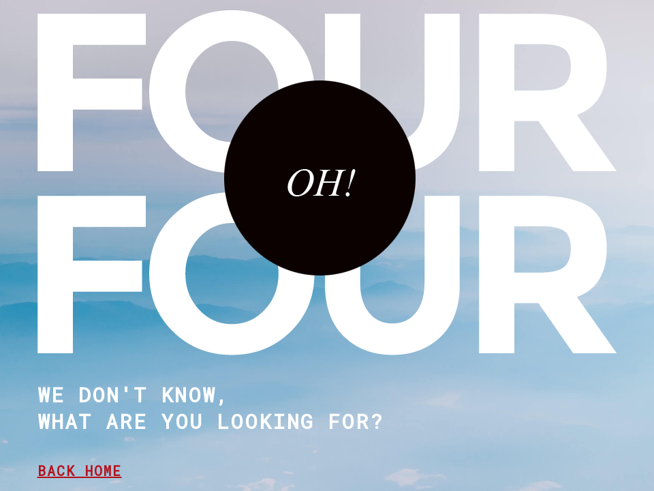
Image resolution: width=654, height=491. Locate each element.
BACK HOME (79, 470)
